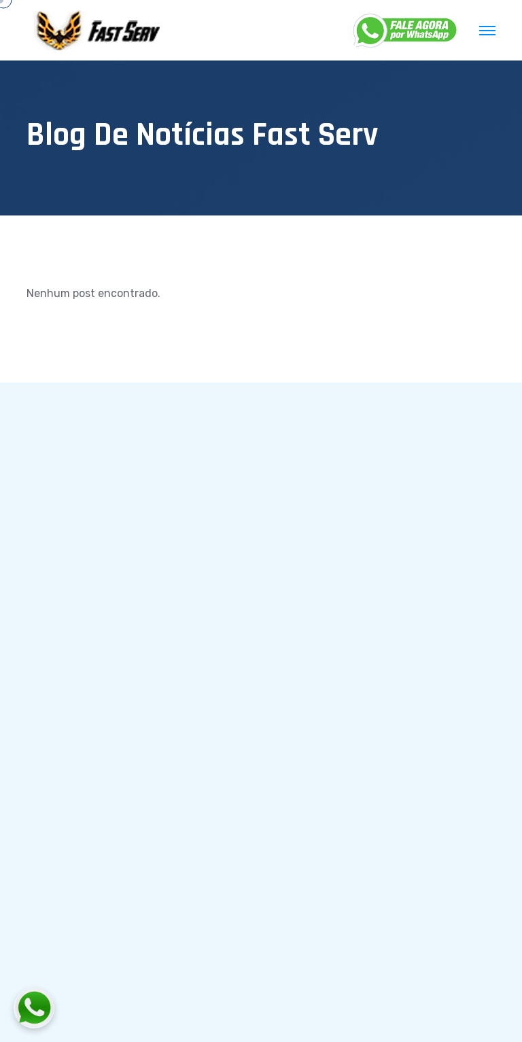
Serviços (314, 530)
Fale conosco (326, 593)
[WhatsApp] (406, 31)
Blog (304, 561)
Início (306, 499)
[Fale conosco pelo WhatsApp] (109, 1008)
